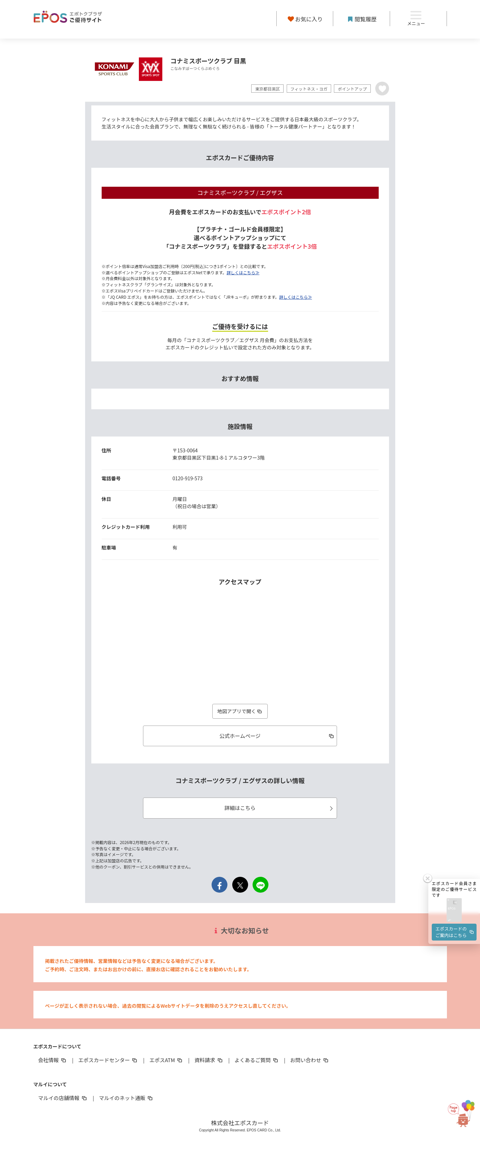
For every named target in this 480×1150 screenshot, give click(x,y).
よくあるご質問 (257, 1060)
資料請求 (208, 1060)
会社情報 (52, 1060)
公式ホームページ (277, 735)
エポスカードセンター (108, 1060)
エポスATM (166, 1060)
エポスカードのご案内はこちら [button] (455, 908)
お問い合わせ (309, 1060)
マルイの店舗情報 (63, 1097)
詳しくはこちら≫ (243, 272)
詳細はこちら (279, 807)
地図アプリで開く (240, 711)
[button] (454, 886)
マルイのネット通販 (126, 1097)
